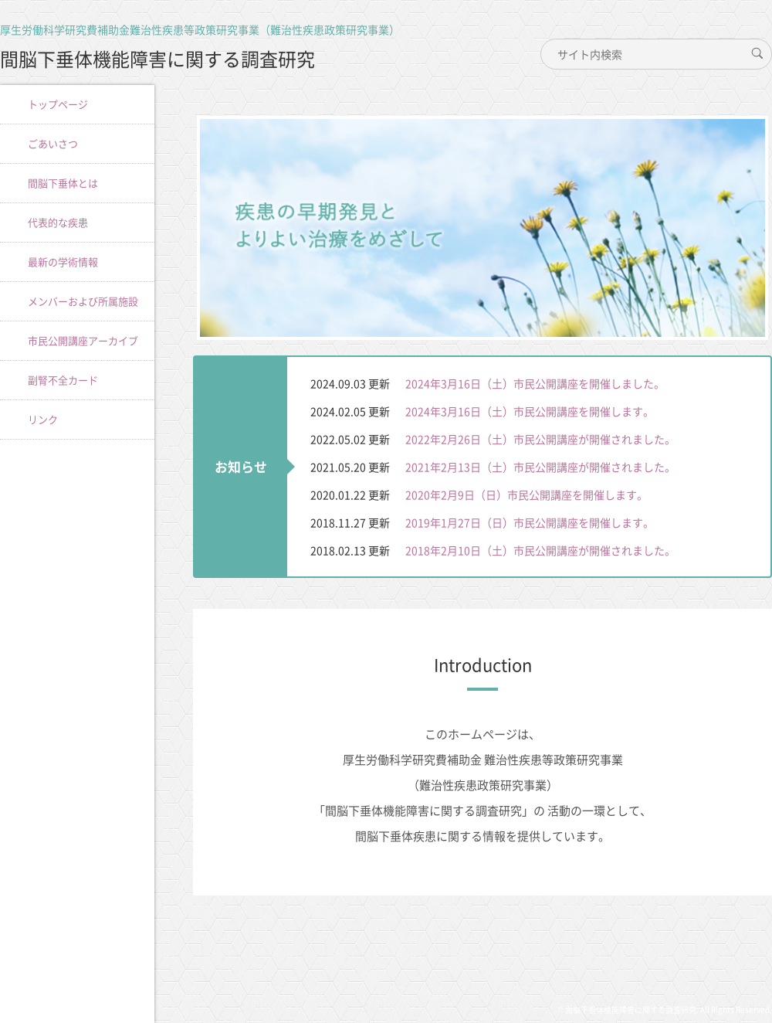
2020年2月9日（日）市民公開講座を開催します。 (526, 494)
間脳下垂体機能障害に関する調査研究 (157, 59)
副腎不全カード (63, 379)
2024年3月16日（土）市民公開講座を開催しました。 (535, 383)
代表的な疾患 (58, 222)
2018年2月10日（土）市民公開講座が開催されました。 (540, 550)
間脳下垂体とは (63, 182)
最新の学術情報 (63, 261)
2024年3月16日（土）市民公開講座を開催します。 (529, 411)
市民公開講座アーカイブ (83, 340)
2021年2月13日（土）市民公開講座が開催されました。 (540, 466)
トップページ (58, 104)
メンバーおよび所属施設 (83, 301)
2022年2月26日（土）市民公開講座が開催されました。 (540, 439)
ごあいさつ (53, 143)
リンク (43, 419)
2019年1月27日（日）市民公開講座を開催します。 (529, 522)
